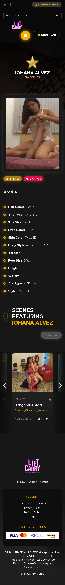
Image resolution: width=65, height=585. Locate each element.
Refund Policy (32, 512)
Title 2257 (21, 481)
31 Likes (12, 178)
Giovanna (31, 410)
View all (51, 335)
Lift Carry (20, 398)
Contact (44, 481)
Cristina (19, 410)
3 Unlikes (33, 178)
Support (33, 481)
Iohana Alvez (46, 410)
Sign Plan (46, 35)
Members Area (46, 4)
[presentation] (4, 385)
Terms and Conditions (32, 503)
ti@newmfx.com (32, 563)
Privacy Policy (32, 507)
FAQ (32, 517)
